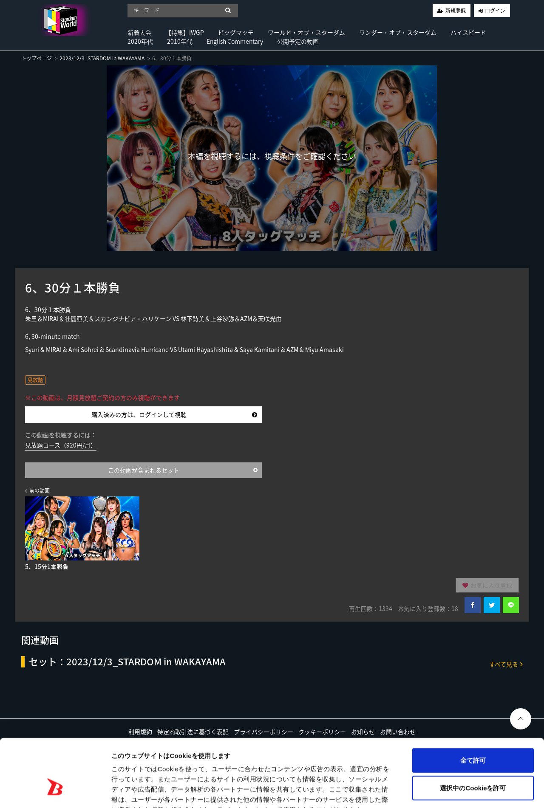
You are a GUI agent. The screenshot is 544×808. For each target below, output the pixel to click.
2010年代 (180, 41)
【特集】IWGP (184, 32)
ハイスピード (468, 32)
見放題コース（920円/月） (60, 445)
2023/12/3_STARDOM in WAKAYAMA (102, 58)
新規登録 (455, 10)
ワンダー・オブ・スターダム (397, 32)
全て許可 (473, 707)
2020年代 (140, 41)
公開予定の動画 (298, 41)
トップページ (36, 58)
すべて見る (506, 663)
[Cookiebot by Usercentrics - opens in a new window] (55, 791)
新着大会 (139, 32)
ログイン (495, 10)
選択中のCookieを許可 (473, 735)
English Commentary (235, 41)
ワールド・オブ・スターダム (306, 32)
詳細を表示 (410, 791)
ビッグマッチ (236, 32)
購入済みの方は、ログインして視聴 (174, 414)
